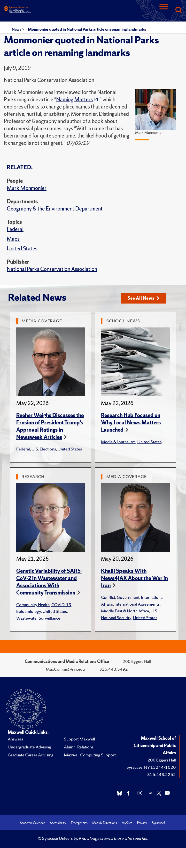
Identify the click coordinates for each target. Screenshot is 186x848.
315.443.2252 (161, 774)
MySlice (127, 823)
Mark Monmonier (26, 188)
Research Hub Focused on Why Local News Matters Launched (131, 422)
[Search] (178, 10)
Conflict (108, 597)
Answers (15, 739)
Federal (15, 229)
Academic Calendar (32, 823)
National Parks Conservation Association (52, 269)
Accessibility (58, 823)
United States (22, 248)
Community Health (33, 604)
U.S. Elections (43, 449)
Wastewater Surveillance (38, 618)
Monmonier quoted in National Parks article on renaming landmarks (87, 29)
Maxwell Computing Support (90, 755)
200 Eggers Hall (161, 760)
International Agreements (137, 604)
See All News (143, 298)
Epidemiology (28, 611)
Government (128, 597)
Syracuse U (159, 823)
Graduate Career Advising (31, 755)
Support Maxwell (79, 739)
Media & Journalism (118, 441)
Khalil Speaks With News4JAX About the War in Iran (134, 578)
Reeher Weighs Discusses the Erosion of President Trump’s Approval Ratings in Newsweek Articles (50, 426)
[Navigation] (163, 10)
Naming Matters (74, 99)
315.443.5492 (113, 669)
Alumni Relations (78, 747)
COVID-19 (61, 604)
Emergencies (79, 823)
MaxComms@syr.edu (65, 669)
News (17, 29)
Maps (13, 238)
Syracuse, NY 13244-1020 (151, 767)
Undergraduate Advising (29, 747)
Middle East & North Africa (125, 611)
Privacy (142, 823)
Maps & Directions (104, 823)
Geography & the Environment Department (55, 208)
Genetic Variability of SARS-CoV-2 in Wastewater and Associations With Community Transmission (49, 581)
